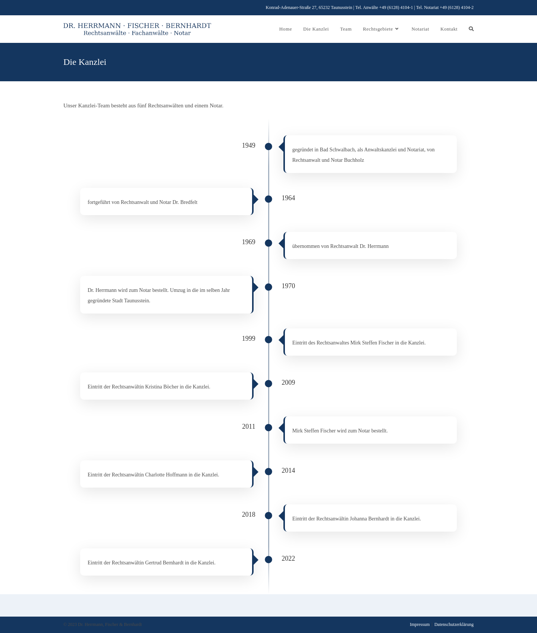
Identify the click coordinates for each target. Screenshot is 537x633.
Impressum (420, 624)
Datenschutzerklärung (454, 624)
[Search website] (471, 29)
